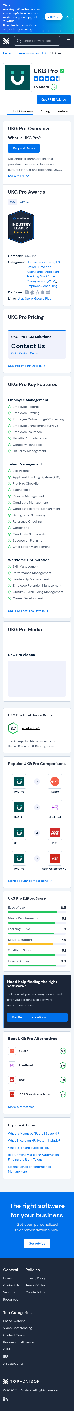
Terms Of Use (35, 1285)
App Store (25, 298)
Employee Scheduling (42, 286)
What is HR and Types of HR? (28, 1148)
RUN (22, 1080)
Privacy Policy (36, 1278)
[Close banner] (67, 16)
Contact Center (14, 1335)
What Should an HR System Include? (34, 1140)
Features (62, 111)
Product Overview (20, 111)
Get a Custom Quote (24, 353)
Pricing (45, 111)
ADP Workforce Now (34, 1094)
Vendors (9, 1292)
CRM (6, 1349)
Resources (10, 1299)
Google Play (42, 298)
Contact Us (11, 1285)
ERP (5, 1356)
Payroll (32, 267)
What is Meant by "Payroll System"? (33, 1133)
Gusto (23, 1051)
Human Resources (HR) (43, 262)
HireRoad (26, 1065)
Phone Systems (14, 1321)
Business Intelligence (18, 1342)
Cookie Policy (35, 1292)
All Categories (13, 1364)
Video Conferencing (17, 1328)
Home (7, 1278)
